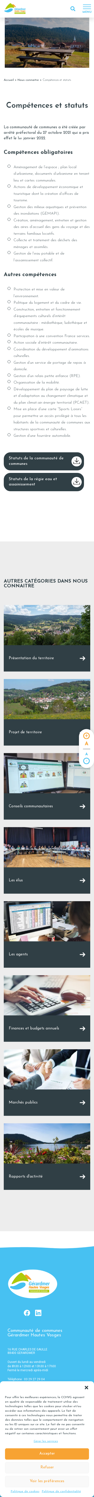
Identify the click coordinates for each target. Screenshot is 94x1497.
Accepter (47, 1454)
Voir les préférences (47, 1481)
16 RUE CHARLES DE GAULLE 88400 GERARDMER (27, 1351)
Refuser (47, 1467)
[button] (86, 1387)
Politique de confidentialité (61, 1491)
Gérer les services (46, 1441)
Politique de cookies (25, 1491)
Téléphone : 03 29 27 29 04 (26, 1379)
